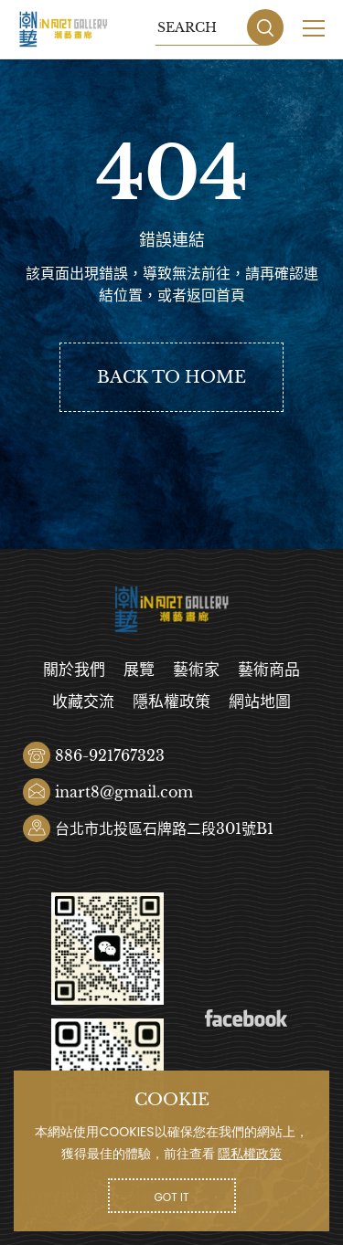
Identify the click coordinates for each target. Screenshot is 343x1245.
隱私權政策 (171, 702)
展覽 (139, 670)
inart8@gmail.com (124, 792)
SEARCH (265, 27)
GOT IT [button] (172, 1197)
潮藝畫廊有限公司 (63, 29)
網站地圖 (260, 702)
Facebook (246, 1018)
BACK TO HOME (171, 377)
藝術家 (196, 670)
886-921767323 (110, 755)
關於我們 (74, 670)
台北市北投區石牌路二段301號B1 (164, 828)
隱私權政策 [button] (250, 1154)
